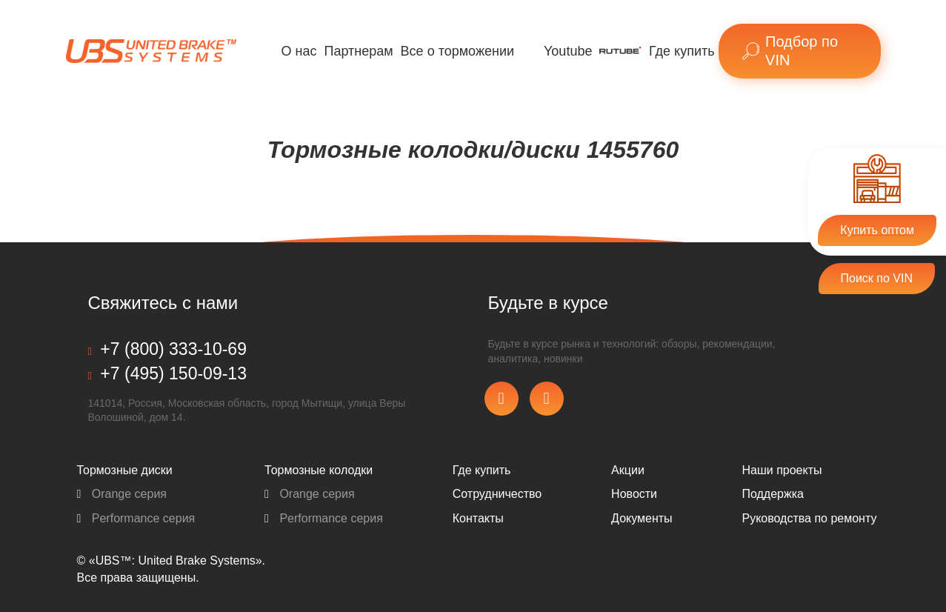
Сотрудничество (497, 494)
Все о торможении (457, 51)
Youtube (568, 51)
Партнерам (358, 51)
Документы (641, 518)
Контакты (478, 518)
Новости (634, 494)
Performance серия (136, 518)
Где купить (682, 51)
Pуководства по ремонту (809, 518)
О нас (299, 51)
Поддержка (772, 494)
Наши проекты (782, 470)
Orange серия (122, 494)
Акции (627, 470)
